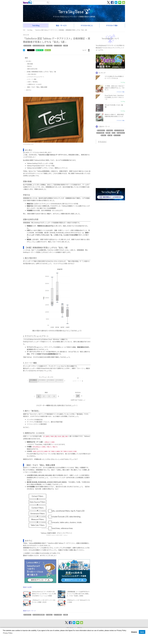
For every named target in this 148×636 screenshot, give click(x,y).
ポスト (31, 50)
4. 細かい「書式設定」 (33, 82)
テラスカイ (102, 141)
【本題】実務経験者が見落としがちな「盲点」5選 (41, 72)
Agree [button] (142, 632)
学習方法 (29, 66)
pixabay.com (29, 144)
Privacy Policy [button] (7, 633)
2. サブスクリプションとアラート (35, 77)
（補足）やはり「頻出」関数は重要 (36, 87)
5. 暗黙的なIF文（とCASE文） (34, 84)
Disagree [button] (134, 632)
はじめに (28, 61)
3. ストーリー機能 (31, 79)
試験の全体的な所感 (32, 69)
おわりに (28, 90)
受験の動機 (30, 64)
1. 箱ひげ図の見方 (31, 74)
